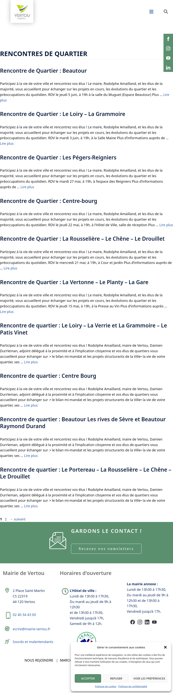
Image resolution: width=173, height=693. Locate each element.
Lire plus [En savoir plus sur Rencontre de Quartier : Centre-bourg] (166, 225)
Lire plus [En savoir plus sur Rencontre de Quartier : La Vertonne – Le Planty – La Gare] (7, 311)
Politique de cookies (105, 686)
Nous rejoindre (39, 675)
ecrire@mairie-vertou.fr (32, 635)
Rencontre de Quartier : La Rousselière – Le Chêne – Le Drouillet (82, 238)
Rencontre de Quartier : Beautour (43, 70)
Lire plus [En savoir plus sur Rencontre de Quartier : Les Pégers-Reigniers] (27, 187)
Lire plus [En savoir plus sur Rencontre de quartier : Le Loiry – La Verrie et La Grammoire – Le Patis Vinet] (31, 362)
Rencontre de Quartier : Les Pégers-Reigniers (58, 157)
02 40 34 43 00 (25, 619)
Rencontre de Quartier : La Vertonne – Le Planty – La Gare (74, 282)
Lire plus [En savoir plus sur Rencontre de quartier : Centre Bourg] (31, 405)
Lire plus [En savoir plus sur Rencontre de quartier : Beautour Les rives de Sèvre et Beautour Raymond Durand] (31, 455)
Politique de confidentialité (132, 686)
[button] (165, 647)
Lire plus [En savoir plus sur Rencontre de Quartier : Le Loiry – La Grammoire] (7, 143)
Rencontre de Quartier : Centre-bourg (48, 200)
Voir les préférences (149, 678)
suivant (18, 519)
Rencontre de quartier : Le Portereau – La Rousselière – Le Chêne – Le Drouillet (85, 473)
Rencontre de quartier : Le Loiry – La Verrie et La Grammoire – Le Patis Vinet (83, 329)
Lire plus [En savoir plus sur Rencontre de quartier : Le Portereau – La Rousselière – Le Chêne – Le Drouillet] (31, 506)
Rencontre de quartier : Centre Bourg (48, 375)
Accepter (88, 678)
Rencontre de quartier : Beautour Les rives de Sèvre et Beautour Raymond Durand (83, 423)
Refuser (116, 678)
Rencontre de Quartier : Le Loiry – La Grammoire (62, 113)
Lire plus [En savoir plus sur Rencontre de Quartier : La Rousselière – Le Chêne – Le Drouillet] (10, 268)
